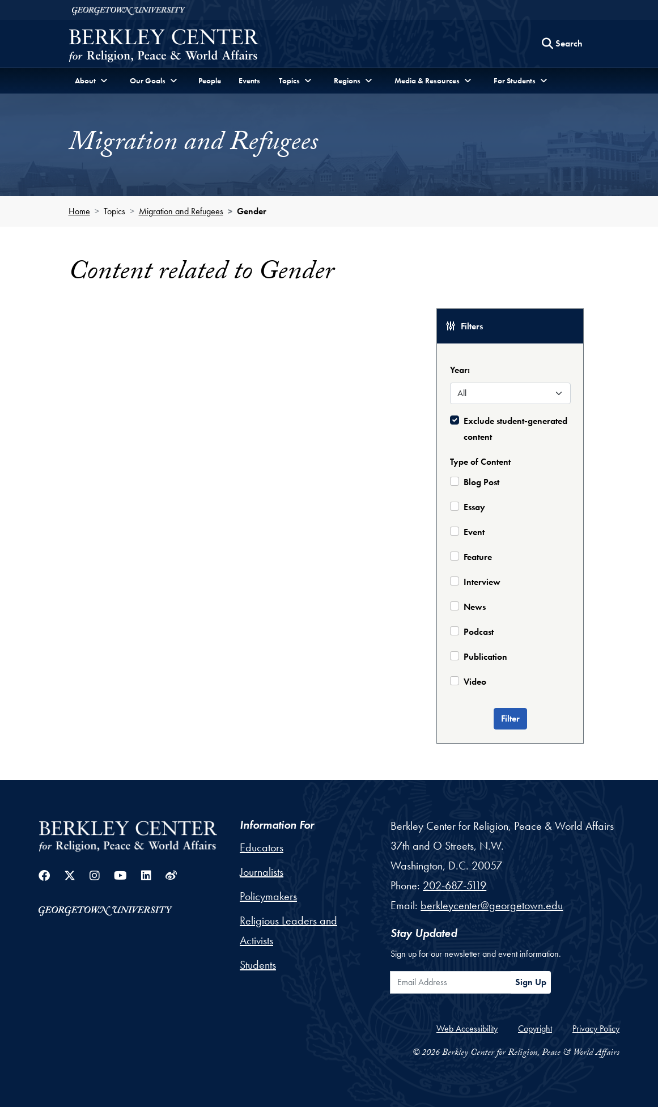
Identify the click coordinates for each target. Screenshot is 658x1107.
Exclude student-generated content (515, 429)
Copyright (535, 1028)
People (209, 80)
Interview (482, 582)
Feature (478, 557)
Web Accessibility (467, 1028)
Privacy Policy (595, 1028)
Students (258, 964)
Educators (261, 847)
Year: (460, 370)
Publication (485, 657)
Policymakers (268, 896)
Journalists (261, 871)
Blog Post (481, 482)
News (475, 607)
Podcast (479, 632)
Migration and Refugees (181, 211)
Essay (474, 507)
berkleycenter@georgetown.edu (492, 905)
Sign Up (530, 982)
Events (249, 80)
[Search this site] (562, 43)
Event (474, 532)
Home (79, 211)
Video (475, 682)
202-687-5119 (454, 885)
